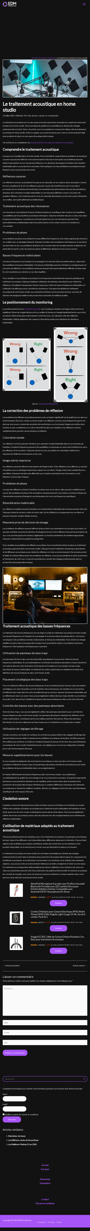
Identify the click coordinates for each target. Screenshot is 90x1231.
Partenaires (45, 1186)
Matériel (19, 118)
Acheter (58, 905)
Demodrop (45, 1182)
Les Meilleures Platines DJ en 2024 (22, 1148)
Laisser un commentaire (48, 118)
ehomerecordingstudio (48, 406)
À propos (45, 1172)
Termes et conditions (45, 1207)
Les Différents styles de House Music (23, 1144)
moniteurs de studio (32, 311)
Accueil (45, 1168)
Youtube (51, 1225)
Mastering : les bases (16, 1139)
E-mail (59, 1225)
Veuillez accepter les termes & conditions (20, 1118)
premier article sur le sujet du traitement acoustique (51, 145)
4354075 (43, 948)
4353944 (43, 900)
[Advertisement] (45, 31)
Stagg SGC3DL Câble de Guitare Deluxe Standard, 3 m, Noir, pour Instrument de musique (57, 941)
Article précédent (11, 969)
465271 (42, 925)
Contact (45, 1203)
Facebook (42, 1225)
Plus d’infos (82, 899)
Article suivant (80, 969)
